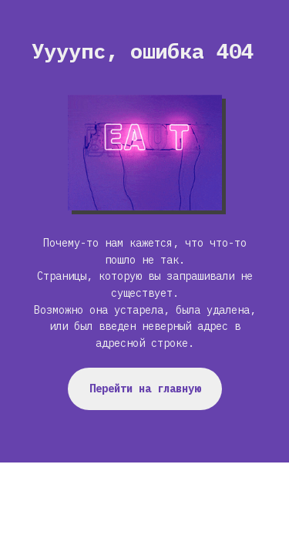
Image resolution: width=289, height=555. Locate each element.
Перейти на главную (144, 388)
